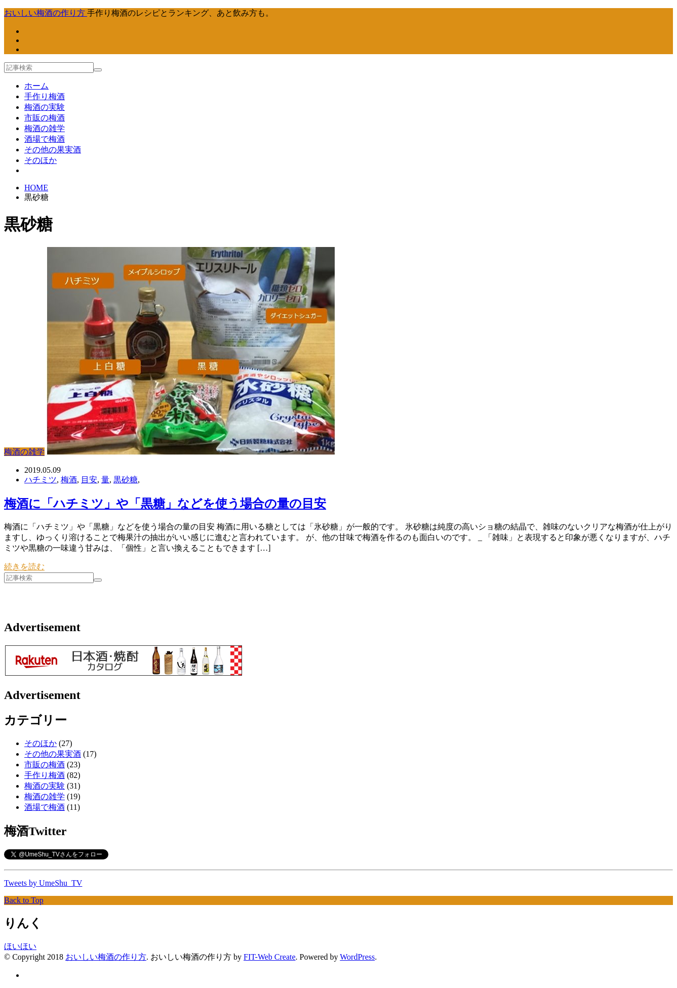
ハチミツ (40, 479)
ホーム (36, 85)
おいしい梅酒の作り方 (105, 957)
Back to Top (24, 900)
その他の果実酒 (52, 149)
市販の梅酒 (44, 117)
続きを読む (24, 566)
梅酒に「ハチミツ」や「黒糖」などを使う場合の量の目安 (165, 503)
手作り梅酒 (44, 96)
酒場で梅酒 (44, 139)
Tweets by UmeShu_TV (43, 883)
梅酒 (69, 479)
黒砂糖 (125, 479)
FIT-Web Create (270, 957)
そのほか (40, 160)
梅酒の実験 (44, 107)
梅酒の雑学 (44, 128)
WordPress (357, 957)
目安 (89, 479)
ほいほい (20, 946)
